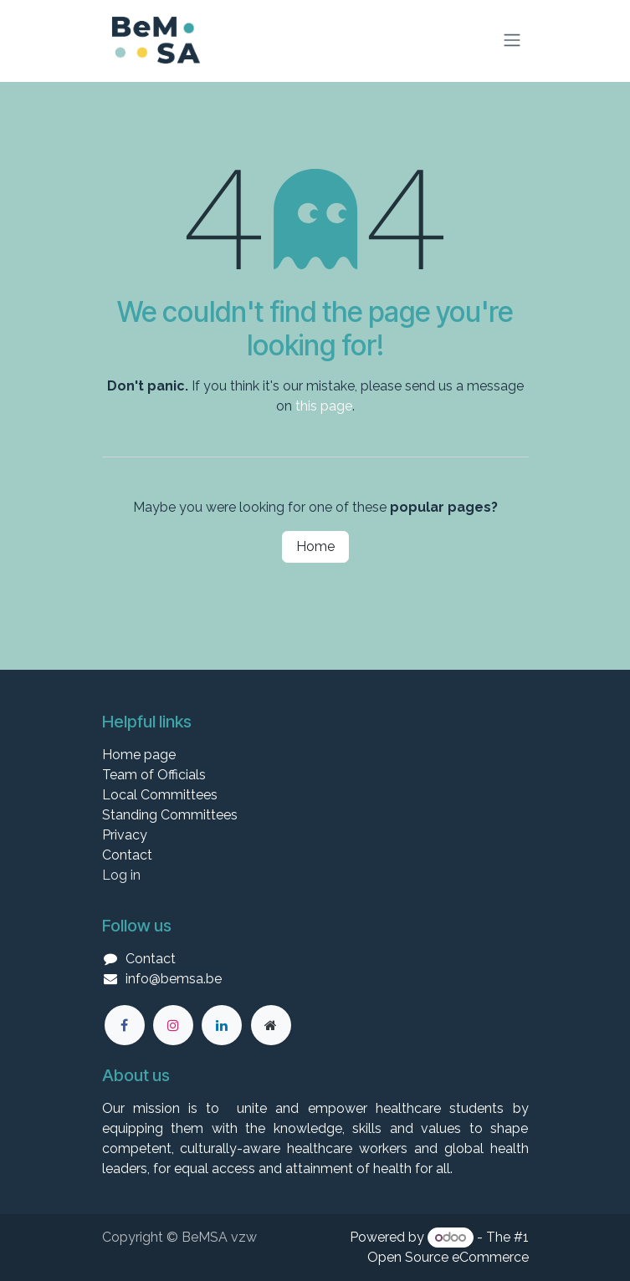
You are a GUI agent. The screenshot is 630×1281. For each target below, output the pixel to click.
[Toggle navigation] (512, 40)
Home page (139, 755)
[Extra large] (271, 1025)
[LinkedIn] (222, 1025)
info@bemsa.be (173, 979)
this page (323, 406)
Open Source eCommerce (448, 1257)
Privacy (124, 835)
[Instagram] (173, 1025)
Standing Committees (170, 815)
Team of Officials (154, 775)
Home (315, 546)
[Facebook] (125, 1025)
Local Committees (160, 795)
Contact (127, 855)
